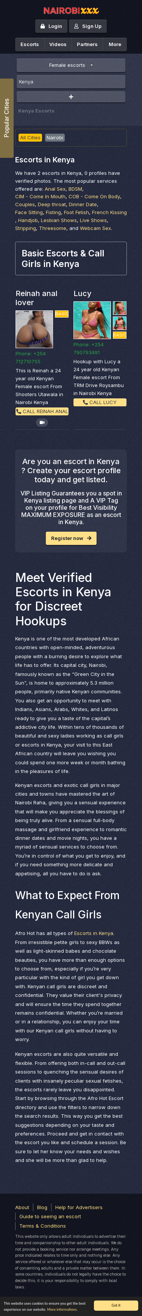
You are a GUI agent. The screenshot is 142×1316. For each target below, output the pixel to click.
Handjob (28, 220)
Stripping (25, 228)
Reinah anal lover (37, 298)
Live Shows (93, 220)
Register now (71, 538)
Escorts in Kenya (93, 933)
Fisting (53, 212)
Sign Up (87, 26)
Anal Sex (55, 189)
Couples (25, 204)
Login (51, 26)
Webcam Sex (95, 228)
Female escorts (67, 65)
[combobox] (71, 82)
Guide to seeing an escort (50, 1216)
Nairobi (55, 137)
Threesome (52, 228)
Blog (42, 1207)
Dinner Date (83, 204)
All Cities (30, 137)
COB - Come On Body (94, 196)
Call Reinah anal (42, 411)
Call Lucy (100, 402)
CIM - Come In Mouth (40, 196)
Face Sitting (29, 212)
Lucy (82, 293)
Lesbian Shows (59, 220)
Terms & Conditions (42, 1226)
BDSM (75, 189)
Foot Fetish (76, 212)
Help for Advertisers (79, 1207)
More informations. (62, 1309)
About (22, 1207)
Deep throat (52, 204)
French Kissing (109, 212)
